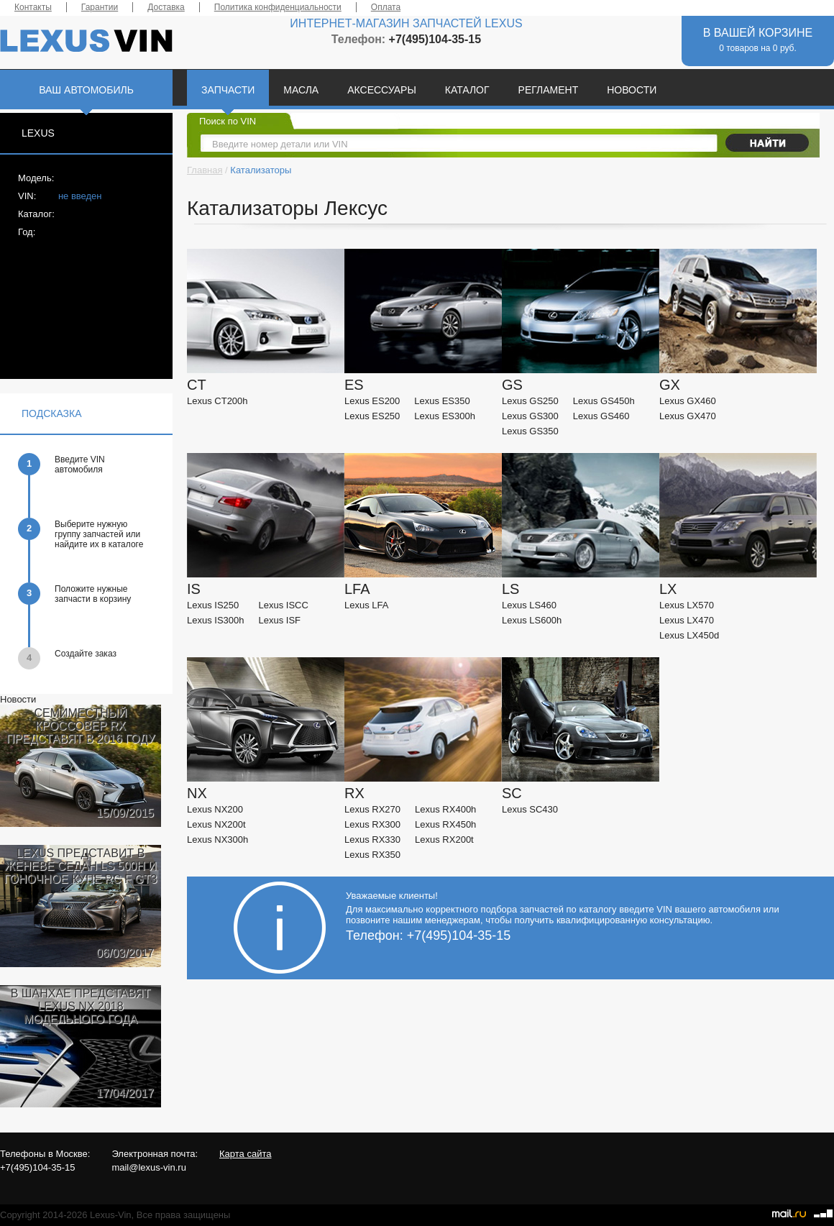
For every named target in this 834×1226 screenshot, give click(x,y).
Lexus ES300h (444, 416)
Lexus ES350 (441, 400)
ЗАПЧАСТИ (228, 90)
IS (194, 589)
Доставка (166, 7)
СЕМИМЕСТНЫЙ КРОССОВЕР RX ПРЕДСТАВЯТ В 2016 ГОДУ (80, 726)
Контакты (33, 7)
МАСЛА (301, 90)
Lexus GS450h (604, 400)
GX (669, 385)
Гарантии (99, 7)
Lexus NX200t (216, 824)
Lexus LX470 (686, 620)
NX (197, 793)
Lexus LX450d (689, 635)
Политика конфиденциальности (278, 7)
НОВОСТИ (631, 90)
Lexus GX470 (687, 416)
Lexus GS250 (530, 400)
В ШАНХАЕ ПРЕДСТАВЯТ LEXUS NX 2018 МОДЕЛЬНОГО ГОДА (81, 1006)
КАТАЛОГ (467, 90)
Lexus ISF (280, 620)
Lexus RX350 (372, 854)
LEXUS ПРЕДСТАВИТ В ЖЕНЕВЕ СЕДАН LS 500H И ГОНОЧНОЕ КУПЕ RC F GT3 (80, 866)
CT (196, 385)
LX (668, 589)
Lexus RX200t (444, 839)
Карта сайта (245, 1153)
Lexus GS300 (530, 416)
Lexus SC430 (530, 809)
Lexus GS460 (601, 416)
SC (512, 793)
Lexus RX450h (445, 824)
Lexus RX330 (372, 839)
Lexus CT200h (217, 400)
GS (512, 385)
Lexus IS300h (215, 620)
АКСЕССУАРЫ (381, 90)
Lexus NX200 (215, 809)
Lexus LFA (366, 605)
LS (510, 589)
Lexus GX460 (687, 400)
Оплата (385, 7)
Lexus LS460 (529, 605)
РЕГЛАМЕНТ (548, 90)
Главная (204, 170)
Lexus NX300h (217, 839)
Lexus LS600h (532, 620)
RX (354, 793)
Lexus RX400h (445, 809)
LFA (357, 589)
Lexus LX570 (686, 605)
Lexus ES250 (372, 416)
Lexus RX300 (372, 824)
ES (354, 385)
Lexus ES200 (372, 400)
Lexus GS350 (530, 431)
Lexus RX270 (372, 809)
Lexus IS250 (213, 605)
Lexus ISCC (283, 605)
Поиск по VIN (227, 121)
